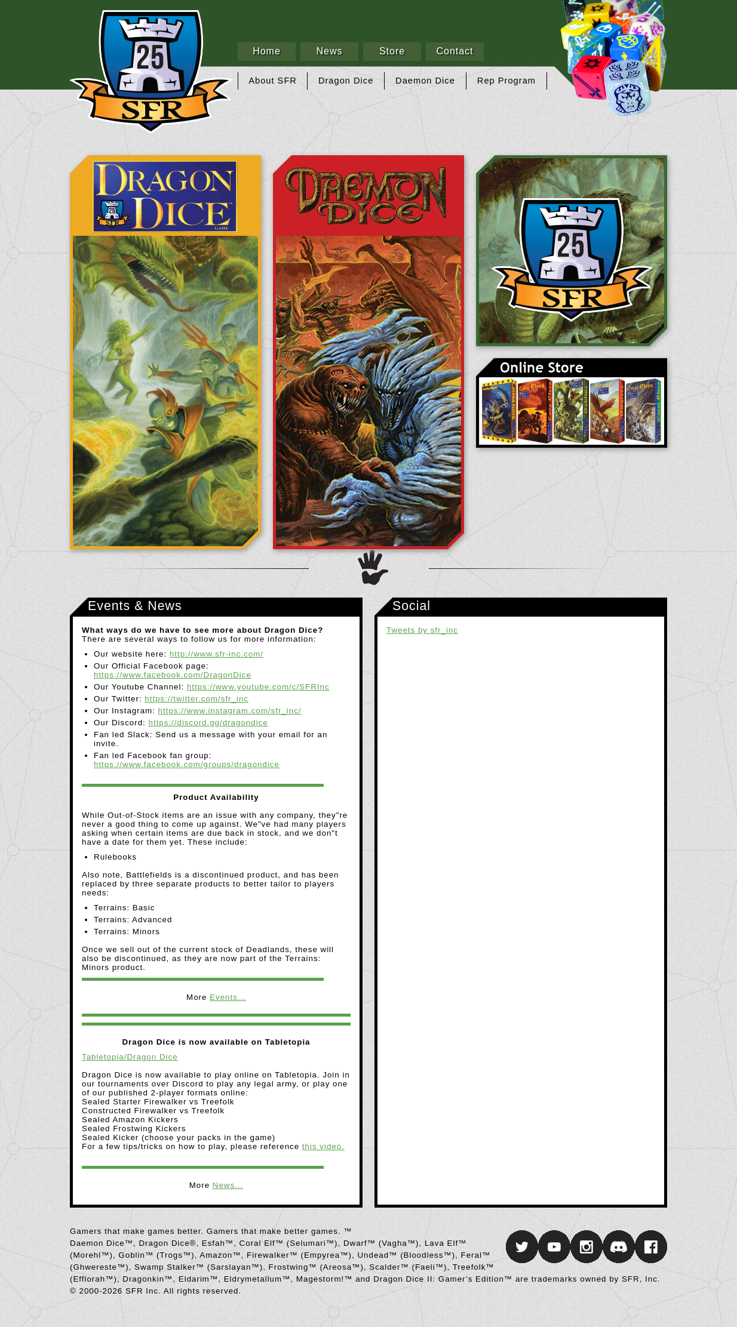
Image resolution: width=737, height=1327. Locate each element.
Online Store (571, 403)
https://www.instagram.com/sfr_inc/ (230, 710)
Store (392, 51)
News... (228, 1185)
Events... (228, 997)
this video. (323, 1146)
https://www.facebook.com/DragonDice (172, 674)
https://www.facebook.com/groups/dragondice (187, 764)
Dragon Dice (345, 80)
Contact (454, 51)
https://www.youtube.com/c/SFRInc (258, 686)
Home (267, 51)
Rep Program (506, 80)
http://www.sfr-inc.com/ (216, 653)
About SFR (272, 80)
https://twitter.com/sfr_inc (196, 698)
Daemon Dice (425, 80)
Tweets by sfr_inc (422, 630)
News (329, 51)
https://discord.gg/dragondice (208, 722)
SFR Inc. (571, 250)
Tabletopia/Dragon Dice (130, 1056)
